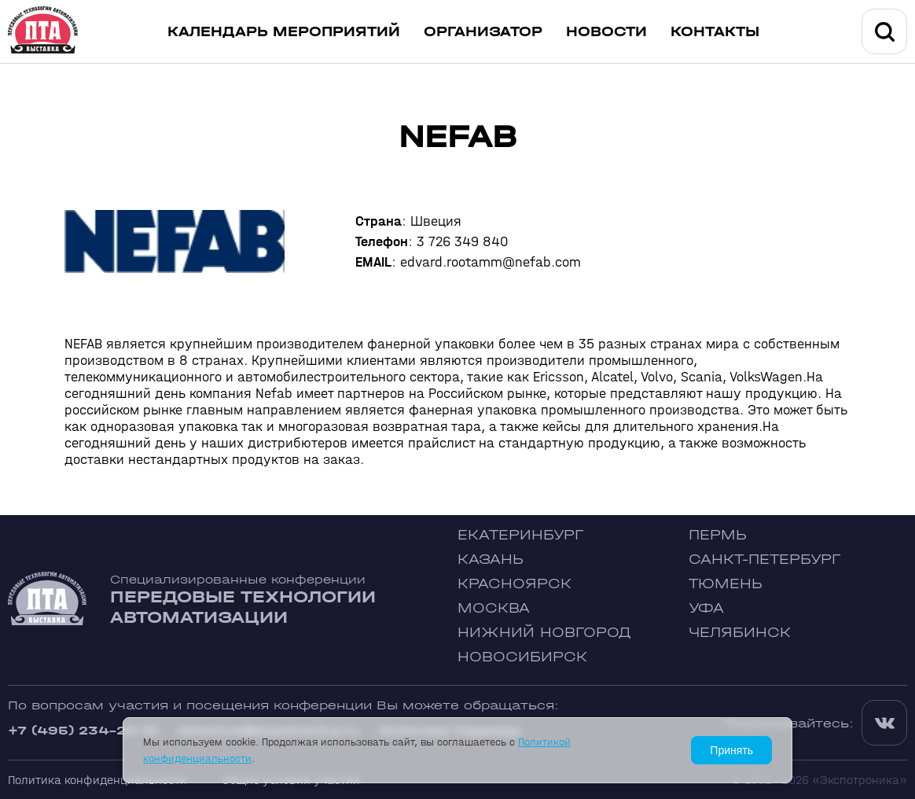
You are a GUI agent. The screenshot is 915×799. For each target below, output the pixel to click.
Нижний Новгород (544, 632)
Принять (731, 750)
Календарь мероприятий (283, 32)
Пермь (718, 535)
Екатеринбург (520, 535)
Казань (491, 559)
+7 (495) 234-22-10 (83, 730)
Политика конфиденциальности (97, 779)
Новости (606, 32)
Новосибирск (522, 657)
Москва (494, 608)
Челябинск (740, 632)
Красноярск (514, 584)
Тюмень (725, 584)
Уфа (706, 608)
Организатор (483, 32)
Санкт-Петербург (764, 559)
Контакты (715, 32)
